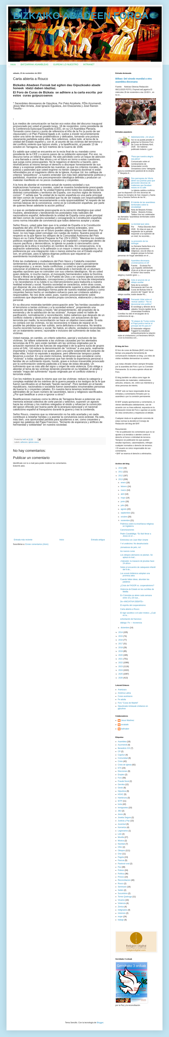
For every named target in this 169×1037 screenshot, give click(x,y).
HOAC (121, 794)
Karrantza (122, 827)
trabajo (121, 920)
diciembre (125, 627)
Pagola (121, 857)
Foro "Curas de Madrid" (128, 703)
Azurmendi (122, 745)
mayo (123, 498)
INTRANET (89, 64)
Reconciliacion (124, 880)
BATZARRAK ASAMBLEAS (34, 64)
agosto (124, 509)
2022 (120, 662)
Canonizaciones (127, 530)
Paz (119, 867)
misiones (121, 913)
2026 (120, 678)
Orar (120, 854)
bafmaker (125, 729)
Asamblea (122, 741)
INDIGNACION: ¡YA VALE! (142, 137)
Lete (120, 834)
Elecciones (122, 771)
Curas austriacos (125, 696)
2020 (120, 655)
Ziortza (121, 907)
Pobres (121, 870)
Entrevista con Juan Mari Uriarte (134, 540)
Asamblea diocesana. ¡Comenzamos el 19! (140, 261)
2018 (120, 647)
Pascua (121, 860)
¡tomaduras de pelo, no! (130, 547)
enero (123, 482)
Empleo (121, 774)
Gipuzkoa (122, 791)
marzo (124, 490)
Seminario (122, 887)
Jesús (120, 814)
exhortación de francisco (130, 619)
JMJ (119, 811)
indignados (122, 910)
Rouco (121, 883)
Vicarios (121, 900)
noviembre (125, 520)
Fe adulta (122, 699)
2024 (120, 670)
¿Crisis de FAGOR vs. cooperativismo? (137, 585)
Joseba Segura (124, 817)
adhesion (24, 442)
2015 (120, 636)
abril (123, 494)
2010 (120, 468)
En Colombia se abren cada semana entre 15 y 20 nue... (136, 596)
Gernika (121, 784)
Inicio (13, 64)
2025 (120, 674)
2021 (120, 659)
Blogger (100, 1022)
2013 (120, 479)
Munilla (121, 837)
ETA (119, 768)
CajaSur (121, 755)
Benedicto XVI (124, 748)
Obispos (121, 850)
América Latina (124, 693)
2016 (120, 640)
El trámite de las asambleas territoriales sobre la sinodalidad (143, 204)
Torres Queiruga (125, 897)
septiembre (126, 513)
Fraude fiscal (123, 781)
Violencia (122, 903)
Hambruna (122, 798)
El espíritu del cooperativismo (133, 605)
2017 (120, 643)
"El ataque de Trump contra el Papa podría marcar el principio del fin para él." (143, 323)
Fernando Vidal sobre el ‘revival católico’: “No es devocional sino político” (141, 301)
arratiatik (125, 724)
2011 (120, 472)
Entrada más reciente (23, 540)
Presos (121, 877)
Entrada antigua (98, 540)
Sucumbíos (123, 893)
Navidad (121, 844)
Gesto (120, 788)
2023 (120, 666)
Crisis (120, 761)
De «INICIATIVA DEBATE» (131, 601)
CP (119, 751)
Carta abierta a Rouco (129, 609)
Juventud (122, 824)
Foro (120, 778)
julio (123, 505)
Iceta (120, 804)
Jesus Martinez (127, 720)
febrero (124, 486)
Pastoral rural (123, 863)
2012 (120, 475)
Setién (120, 890)
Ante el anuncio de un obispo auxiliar (140, 281)
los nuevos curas (127, 551)
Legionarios (123, 831)
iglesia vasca (34, 442)
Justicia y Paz (124, 821)
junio (123, 501)
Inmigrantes (123, 807)
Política (121, 874)
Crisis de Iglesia (125, 765)
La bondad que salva (140, 224)
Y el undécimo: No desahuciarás (134, 543)
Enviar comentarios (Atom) (36, 544)
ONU (120, 847)
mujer (120, 916)
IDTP (120, 801)
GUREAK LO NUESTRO (65, 64)
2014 (120, 632)
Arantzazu (122, 689)
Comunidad (123, 758)
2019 (120, 651)
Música (121, 841)
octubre (124, 517)
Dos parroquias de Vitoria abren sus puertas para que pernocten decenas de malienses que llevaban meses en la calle (143, 183)
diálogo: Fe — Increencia (131, 623)
